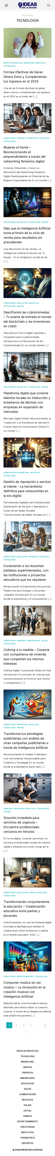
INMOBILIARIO (33, 640)
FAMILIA (32, 892)
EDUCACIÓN (22, 303)
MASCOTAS (27, 1132)
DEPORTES (27, 1143)
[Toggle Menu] (6, 5)
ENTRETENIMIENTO (25, 976)
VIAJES (27, 1105)
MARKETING (29, 63)
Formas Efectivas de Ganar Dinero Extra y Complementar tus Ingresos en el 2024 (25, 76)
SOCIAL (44, 640)
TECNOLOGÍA (10, 66)
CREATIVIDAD (10, 138)
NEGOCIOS (41, 63)
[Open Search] (48, 5)
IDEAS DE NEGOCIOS (13, 63)
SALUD (27, 1089)
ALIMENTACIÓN (10, 472)
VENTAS (44, 222)
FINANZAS (21, 138)
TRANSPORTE (27, 1137)
